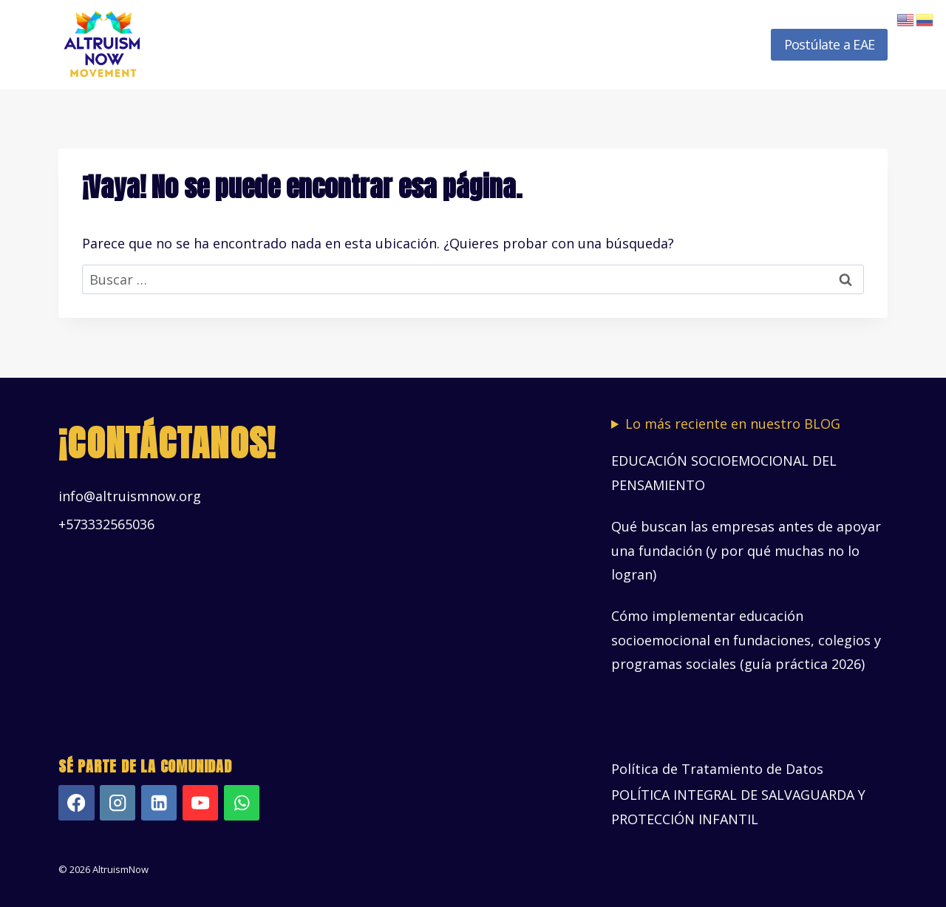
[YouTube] (201, 803)
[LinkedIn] (159, 803)
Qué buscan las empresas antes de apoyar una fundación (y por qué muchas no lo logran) (746, 550)
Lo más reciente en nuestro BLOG (732, 424)
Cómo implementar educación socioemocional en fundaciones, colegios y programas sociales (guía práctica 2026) (746, 640)
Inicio (225, 44)
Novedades (719, 44)
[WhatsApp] (242, 803)
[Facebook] (76, 803)
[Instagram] (118, 803)
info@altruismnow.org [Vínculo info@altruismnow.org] (129, 496)
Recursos (637, 44)
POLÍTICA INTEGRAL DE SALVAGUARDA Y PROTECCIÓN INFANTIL (738, 806)
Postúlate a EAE (829, 44)
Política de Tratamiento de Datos (717, 769)
